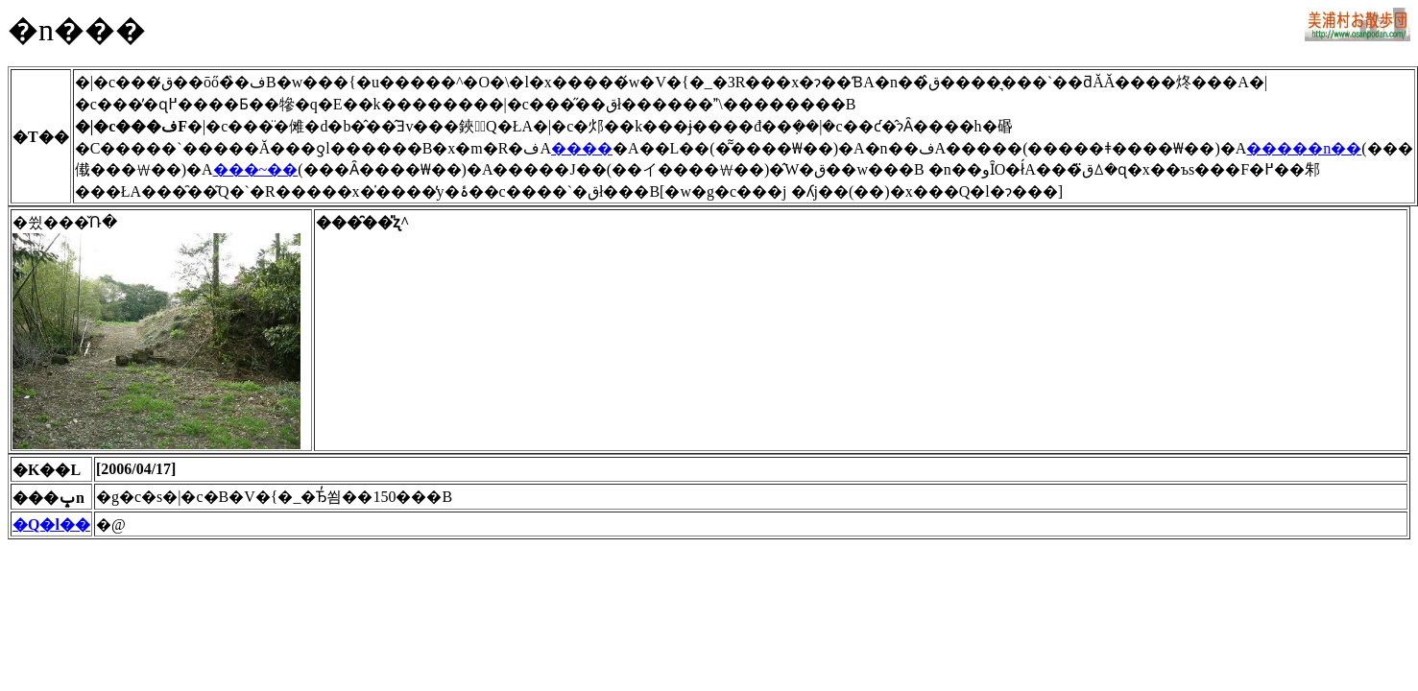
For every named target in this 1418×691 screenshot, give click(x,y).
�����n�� (1303, 148)
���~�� (256, 169)
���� (582, 148)
